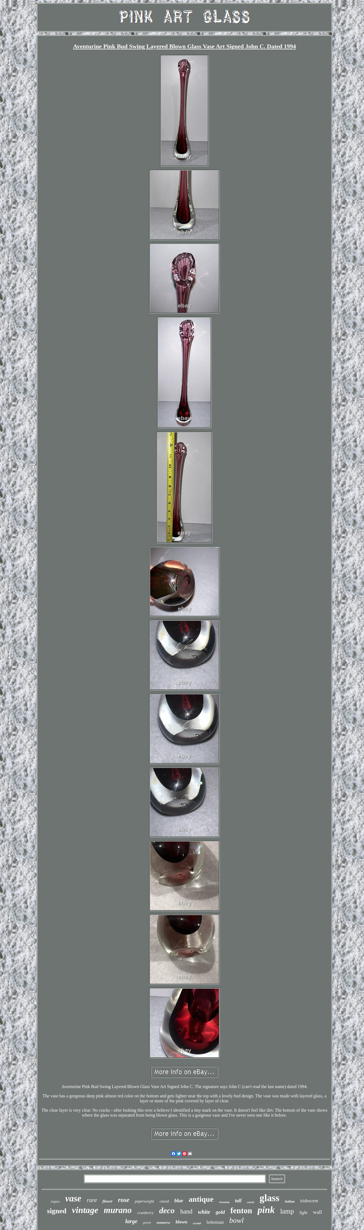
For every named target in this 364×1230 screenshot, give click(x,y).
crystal (197, 1223)
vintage (85, 1210)
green (147, 1222)
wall (317, 1212)
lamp (287, 1211)
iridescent (309, 1200)
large (131, 1221)
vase (73, 1198)
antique (201, 1199)
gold (220, 1212)
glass (269, 1198)
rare (92, 1200)
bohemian (215, 1222)
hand (186, 1211)
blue (178, 1200)
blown (181, 1222)
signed (56, 1211)
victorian (224, 1202)
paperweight (144, 1201)
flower (107, 1201)
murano (118, 1210)
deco (167, 1210)
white (204, 1212)
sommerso (163, 1223)
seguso (55, 1201)
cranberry (145, 1213)
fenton (241, 1210)
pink (266, 1210)
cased (164, 1201)
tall (238, 1200)
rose (123, 1199)
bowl (236, 1220)
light (303, 1212)
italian (290, 1201)
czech (250, 1202)
